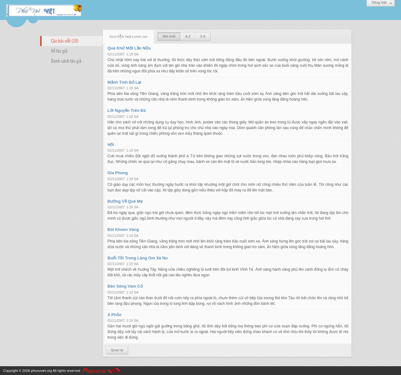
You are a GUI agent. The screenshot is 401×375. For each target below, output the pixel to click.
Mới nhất (169, 36)
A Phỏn (114, 314)
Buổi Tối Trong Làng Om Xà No (137, 258)
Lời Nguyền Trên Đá (126, 110)
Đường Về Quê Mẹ (125, 201)
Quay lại (117, 350)
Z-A (203, 36)
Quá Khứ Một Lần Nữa (129, 48)
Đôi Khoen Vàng (123, 229)
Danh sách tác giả (66, 60)
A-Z (187, 36)
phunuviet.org (41, 370)
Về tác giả (59, 50)
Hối (110, 144)
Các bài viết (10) (64, 40)
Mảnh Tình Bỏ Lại (124, 82)
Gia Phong (117, 172)
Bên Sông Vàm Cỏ (125, 286)
